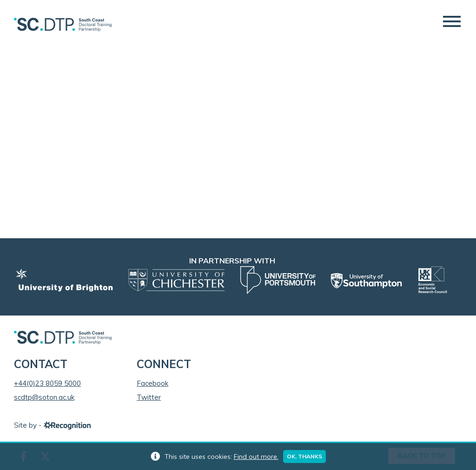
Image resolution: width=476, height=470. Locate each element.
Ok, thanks (304, 456)
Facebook (152, 383)
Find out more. (256, 456)
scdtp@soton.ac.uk (44, 397)
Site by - (52, 425)
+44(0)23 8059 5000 (47, 383)
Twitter (149, 397)
